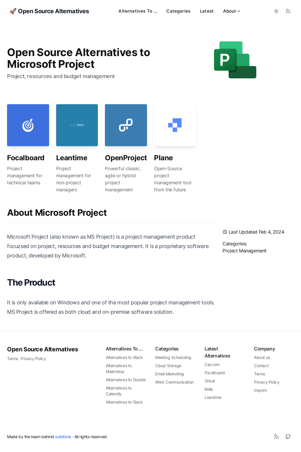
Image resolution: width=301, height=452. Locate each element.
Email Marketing (169, 373)
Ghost (210, 380)
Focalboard (25, 158)
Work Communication (174, 382)
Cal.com (212, 364)
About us (262, 357)
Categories (178, 11)
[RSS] (276, 437)
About (232, 11)
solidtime (63, 436)
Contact (261, 365)
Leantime (71, 158)
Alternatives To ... (137, 11)
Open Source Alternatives (42, 349)
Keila (209, 389)
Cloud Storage (168, 365)
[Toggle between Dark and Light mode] (276, 11)
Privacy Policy (33, 358)
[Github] (288, 437)
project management (245, 251)
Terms (12, 358)
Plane (163, 158)
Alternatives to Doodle (126, 379)
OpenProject (126, 158)
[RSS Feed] (288, 11)
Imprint (260, 390)
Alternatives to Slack (124, 357)
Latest (207, 11)
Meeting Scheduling (173, 357)
